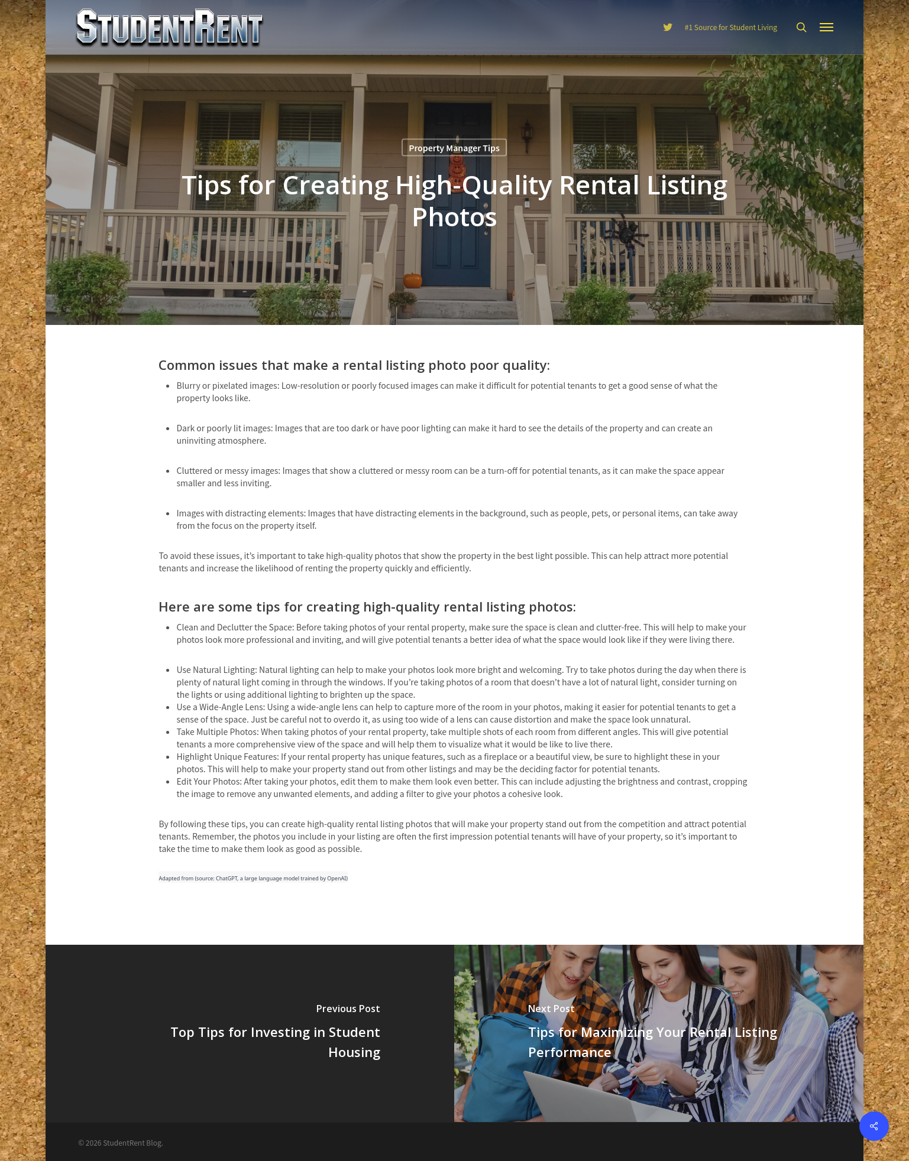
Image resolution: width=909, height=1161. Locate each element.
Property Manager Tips (454, 148)
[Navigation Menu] (827, 27)
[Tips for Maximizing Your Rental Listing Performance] (660, 1033)
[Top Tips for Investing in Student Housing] (249, 1033)
